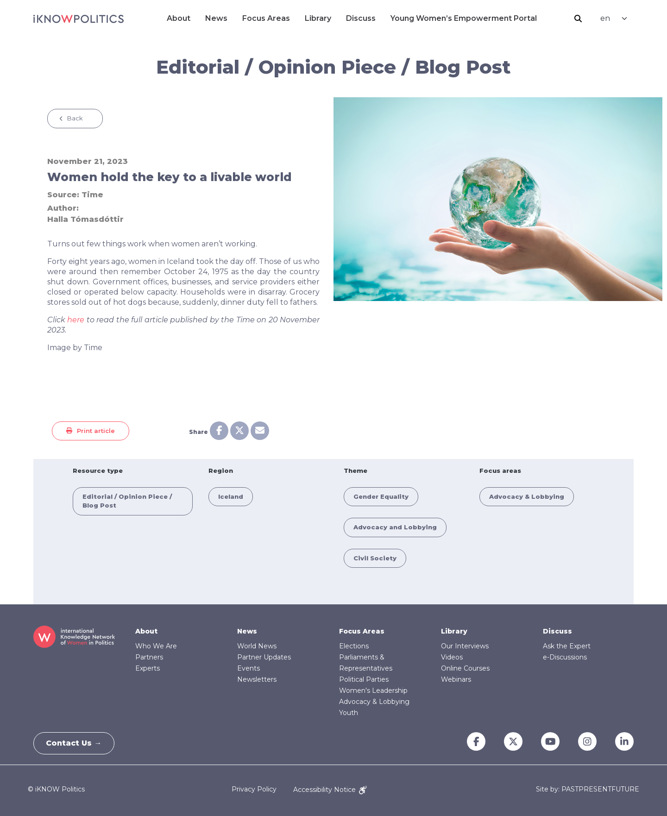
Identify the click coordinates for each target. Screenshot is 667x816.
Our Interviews (465, 646)
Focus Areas (266, 18)
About (178, 18)
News (216, 18)
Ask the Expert (567, 646)
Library (318, 18)
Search (578, 18)
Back (75, 118)
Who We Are (156, 646)
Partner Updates (264, 657)
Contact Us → (75, 743)
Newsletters (257, 679)
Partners (149, 657)
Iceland (230, 496)
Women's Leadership (373, 690)
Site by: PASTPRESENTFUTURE (587, 789)
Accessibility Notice (330, 789)
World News (257, 646)
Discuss (361, 18)
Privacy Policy (254, 789)
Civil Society (374, 558)
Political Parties (364, 679)
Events (248, 668)
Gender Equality (381, 496)
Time (92, 194)
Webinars (456, 679)
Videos (452, 657)
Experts (147, 668)
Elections (354, 646)
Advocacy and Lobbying (395, 527)
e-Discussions (565, 657)
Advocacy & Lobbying (526, 496)
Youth (348, 713)
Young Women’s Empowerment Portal (463, 18)
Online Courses (465, 668)
